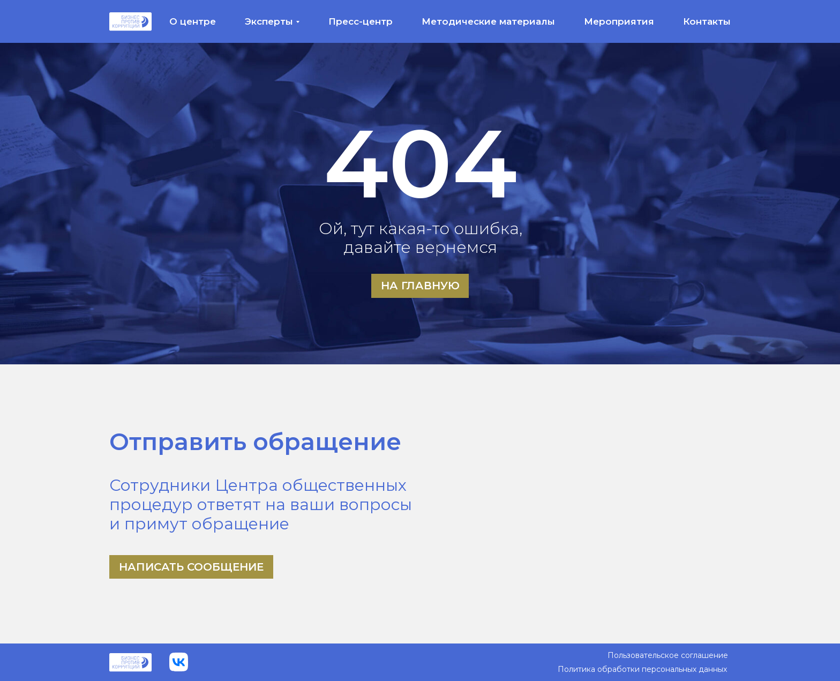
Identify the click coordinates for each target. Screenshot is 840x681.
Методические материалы (488, 21)
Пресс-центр (360, 21)
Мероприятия (619, 21)
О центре (192, 21)
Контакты (707, 21)
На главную (420, 285)
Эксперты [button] (269, 21)
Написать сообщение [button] (191, 566)
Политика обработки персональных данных (642, 669)
